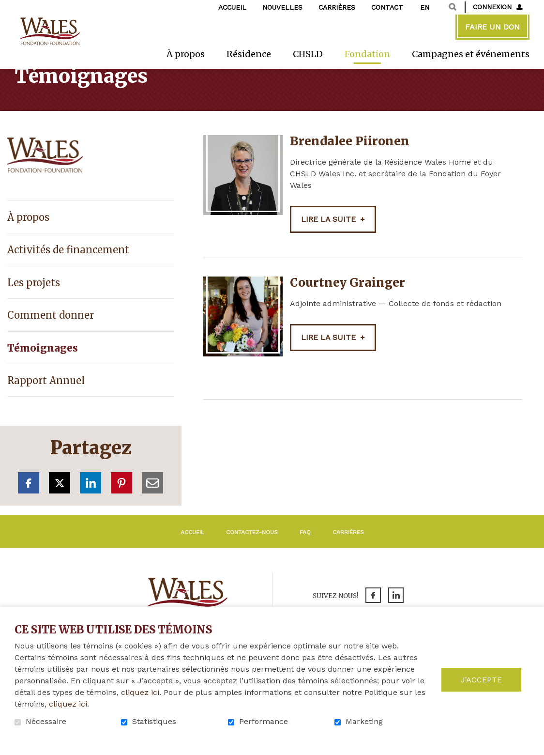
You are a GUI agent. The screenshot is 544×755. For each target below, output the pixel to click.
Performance (263, 721)
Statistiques (154, 721)
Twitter (59, 510)
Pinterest (121, 510)
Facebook (28, 510)
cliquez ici (140, 692)
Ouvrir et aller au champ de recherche (452, 7)
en (424, 7)
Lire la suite (328, 246)
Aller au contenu (7, 7)
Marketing (364, 721)
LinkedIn (90, 510)
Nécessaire (46, 721)
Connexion (492, 7)
